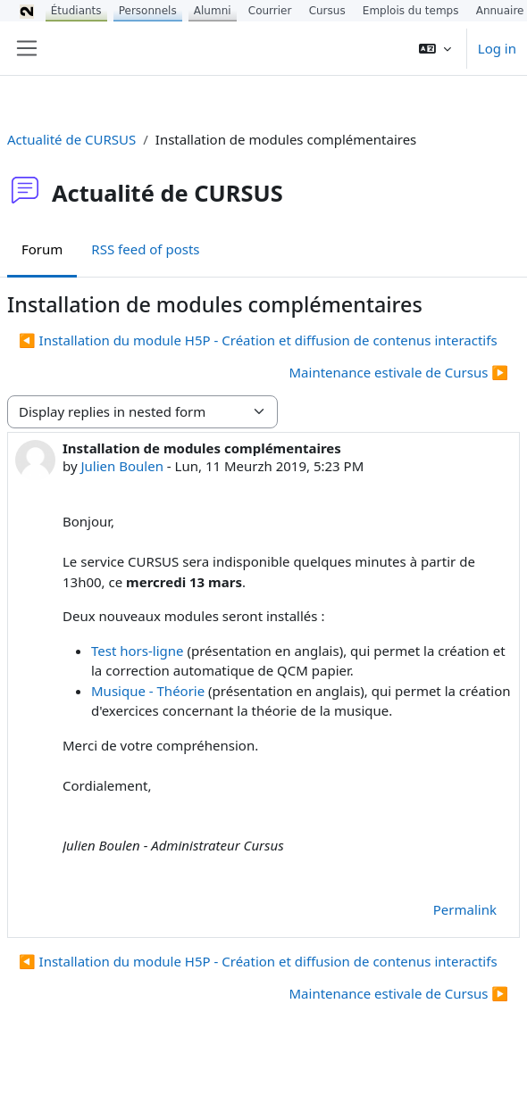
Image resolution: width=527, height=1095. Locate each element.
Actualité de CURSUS (71, 139)
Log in (497, 48)
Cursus (327, 10)
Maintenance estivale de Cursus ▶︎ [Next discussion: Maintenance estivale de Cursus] (399, 372)
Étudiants (76, 10)
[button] (435, 48)
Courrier (270, 10)
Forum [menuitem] (42, 249)
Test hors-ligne (137, 650)
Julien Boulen (121, 466)
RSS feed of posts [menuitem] (145, 249)
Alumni (212, 10)
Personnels (148, 10)
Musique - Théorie (148, 691)
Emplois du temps (411, 10)
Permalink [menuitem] (465, 909)
